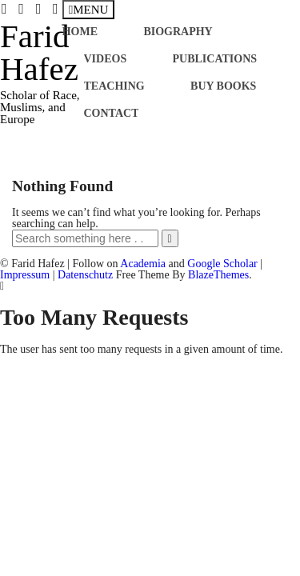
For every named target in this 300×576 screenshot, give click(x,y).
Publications (215, 59)
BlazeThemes (218, 275)
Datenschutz (85, 275)
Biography (177, 32)
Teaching (114, 86)
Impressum (25, 275)
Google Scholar (222, 264)
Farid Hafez (39, 52)
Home (80, 32)
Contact (111, 113)
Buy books (223, 86)
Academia (143, 264)
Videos (105, 59)
